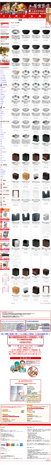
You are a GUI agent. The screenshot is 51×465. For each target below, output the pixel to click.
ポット (1, 129)
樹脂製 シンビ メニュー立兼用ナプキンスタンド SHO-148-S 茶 (46, 249)
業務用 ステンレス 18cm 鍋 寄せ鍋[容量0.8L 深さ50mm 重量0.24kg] (46, 76)
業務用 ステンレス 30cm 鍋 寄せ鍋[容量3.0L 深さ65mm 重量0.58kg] (16, 101)
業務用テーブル (3, 113)
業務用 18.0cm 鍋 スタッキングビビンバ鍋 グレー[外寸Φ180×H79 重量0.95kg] (46, 64)
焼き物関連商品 (3, 172)
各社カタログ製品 (3, 160)
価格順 (41, 27)
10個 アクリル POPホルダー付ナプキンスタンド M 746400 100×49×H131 (36, 200)
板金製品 (2, 103)
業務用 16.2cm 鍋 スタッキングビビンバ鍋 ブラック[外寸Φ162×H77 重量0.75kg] (36, 36)
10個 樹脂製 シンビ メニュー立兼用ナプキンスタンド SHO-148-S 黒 (46, 144)
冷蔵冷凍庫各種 (3, 87)
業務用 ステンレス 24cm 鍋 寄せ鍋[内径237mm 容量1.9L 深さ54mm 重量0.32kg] (46, 114)
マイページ (24, 16)
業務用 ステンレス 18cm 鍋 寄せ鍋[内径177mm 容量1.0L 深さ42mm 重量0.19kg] (16, 114)
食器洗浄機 (2, 101)
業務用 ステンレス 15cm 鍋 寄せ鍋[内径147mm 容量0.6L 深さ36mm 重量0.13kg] (36, 101)
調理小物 (2, 169)
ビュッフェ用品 (3, 148)
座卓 (1, 115)
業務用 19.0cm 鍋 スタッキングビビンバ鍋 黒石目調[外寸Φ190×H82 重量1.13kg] (36, 51)
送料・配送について (16, 16)
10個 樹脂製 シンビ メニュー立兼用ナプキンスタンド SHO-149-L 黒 (26, 163)
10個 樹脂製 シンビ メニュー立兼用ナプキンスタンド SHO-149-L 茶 (36, 163)
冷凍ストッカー (3, 92)
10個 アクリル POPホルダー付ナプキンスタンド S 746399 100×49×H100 (26, 200)
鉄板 (1, 139)
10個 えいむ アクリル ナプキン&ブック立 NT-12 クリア (36, 182)
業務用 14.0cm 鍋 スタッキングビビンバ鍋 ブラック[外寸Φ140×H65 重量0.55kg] (26, 36)
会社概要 (9, 16)
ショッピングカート (32, 16)
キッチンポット (3, 174)
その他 (1, 118)
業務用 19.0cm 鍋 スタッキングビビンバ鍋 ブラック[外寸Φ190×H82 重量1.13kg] (16, 51)
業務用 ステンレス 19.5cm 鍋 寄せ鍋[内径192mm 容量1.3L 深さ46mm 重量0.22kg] (26, 114)
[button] (45, 457)
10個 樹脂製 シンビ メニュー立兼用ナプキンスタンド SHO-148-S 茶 (16, 163)
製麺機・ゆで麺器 (3, 78)
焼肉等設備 (2, 111)
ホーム (3, 16)
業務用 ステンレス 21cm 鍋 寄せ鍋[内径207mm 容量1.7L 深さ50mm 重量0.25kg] (36, 114)
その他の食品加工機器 (4, 82)
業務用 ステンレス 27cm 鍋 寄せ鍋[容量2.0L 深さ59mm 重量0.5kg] (46, 89)
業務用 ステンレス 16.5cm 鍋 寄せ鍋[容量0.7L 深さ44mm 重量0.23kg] (36, 76)
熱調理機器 (2, 94)
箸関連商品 (2, 134)
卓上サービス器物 (3, 132)
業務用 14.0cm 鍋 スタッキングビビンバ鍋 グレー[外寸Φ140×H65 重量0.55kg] (26, 64)
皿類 (1, 125)
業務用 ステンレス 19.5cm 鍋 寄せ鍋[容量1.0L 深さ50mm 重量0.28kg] (15, 89)
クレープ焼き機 (3, 75)
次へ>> (14, 27)
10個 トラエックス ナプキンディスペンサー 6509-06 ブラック (15, 249)
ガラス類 (2, 136)
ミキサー (2, 70)
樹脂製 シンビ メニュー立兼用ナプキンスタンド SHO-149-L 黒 (15, 278)
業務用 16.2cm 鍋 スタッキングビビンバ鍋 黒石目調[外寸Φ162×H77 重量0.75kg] (46, 51)
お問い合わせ (39, 16)
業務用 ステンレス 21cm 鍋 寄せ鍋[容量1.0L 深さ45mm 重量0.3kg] (26, 89)
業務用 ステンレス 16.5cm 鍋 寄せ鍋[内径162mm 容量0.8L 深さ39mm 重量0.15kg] (46, 101)
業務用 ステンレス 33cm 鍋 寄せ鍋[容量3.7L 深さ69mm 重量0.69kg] (26, 101)
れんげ (1, 127)
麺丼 (1, 158)
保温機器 (2, 99)
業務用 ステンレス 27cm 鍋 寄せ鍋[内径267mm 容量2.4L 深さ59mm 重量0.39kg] (16, 126)
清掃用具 (2, 176)
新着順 (44, 27)
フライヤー (2, 73)
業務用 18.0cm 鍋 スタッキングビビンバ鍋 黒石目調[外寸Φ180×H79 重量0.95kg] (16, 64)
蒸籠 (1, 143)
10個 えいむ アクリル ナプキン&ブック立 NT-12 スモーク (46, 182)
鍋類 (1, 141)
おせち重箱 (2, 146)
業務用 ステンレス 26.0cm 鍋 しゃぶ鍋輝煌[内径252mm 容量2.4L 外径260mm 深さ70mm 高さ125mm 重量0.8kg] (16, 37)
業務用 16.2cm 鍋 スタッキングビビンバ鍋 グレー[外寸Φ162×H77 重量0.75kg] (36, 64)
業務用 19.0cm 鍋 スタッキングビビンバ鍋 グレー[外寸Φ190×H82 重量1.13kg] (16, 76)
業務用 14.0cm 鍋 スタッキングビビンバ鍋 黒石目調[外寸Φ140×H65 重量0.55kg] (26, 51)
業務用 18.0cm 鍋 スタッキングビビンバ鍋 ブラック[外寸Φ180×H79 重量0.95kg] (46, 36)
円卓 (1, 110)
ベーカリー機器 (3, 96)
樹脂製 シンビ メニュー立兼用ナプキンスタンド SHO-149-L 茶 (26, 278)
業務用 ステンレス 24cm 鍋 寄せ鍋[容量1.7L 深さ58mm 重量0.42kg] (36, 89)
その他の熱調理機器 (3, 80)
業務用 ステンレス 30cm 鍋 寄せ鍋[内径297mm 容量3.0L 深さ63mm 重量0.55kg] (26, 126)
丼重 (1, 155)
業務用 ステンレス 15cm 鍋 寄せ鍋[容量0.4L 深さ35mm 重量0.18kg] (26, 76)
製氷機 (1, 89)
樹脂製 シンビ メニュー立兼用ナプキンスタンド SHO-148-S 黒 (36, 249)
